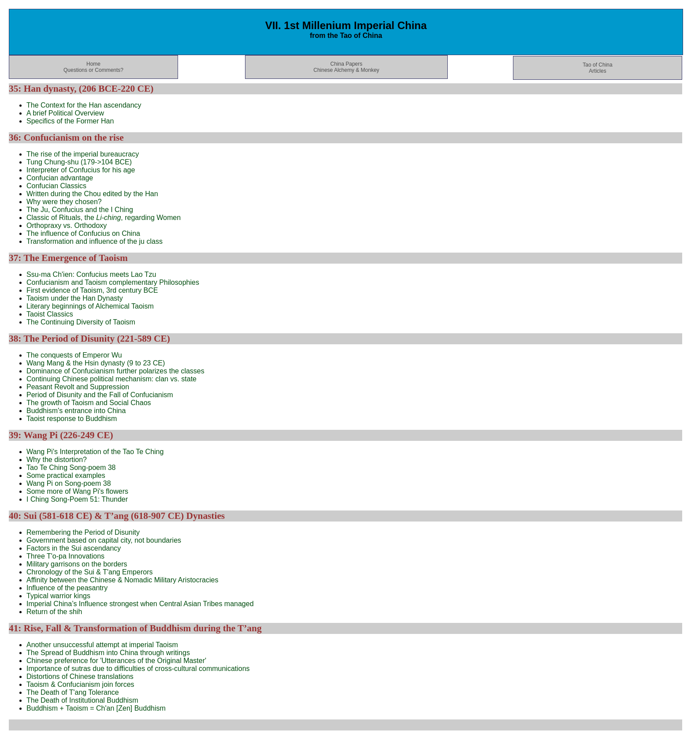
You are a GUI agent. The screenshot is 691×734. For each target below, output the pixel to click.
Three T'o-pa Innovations (65, 556)
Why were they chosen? (64, 201)
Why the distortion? (56, 459)
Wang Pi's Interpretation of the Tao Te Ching (94, 451)
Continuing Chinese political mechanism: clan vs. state (111, 379)
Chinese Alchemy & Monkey (346, 70)
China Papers (347, 64)
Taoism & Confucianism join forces (80, 684)
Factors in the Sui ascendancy (73, 548)
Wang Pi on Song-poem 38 (68, 483)
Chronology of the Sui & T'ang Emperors (89, 572)
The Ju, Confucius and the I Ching (79, 209)
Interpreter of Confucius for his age (80, 170)
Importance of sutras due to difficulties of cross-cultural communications (138, 668)
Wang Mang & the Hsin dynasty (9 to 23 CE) (95, 363)
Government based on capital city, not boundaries (103, 540)
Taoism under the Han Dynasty (74, 298)
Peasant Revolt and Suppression (77, 387)
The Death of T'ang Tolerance (72, 692)
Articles (597, 71)
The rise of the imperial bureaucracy (82, 154)
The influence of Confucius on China (83, 233)
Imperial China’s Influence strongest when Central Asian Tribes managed (140, 603)
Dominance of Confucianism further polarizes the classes (115, 371)
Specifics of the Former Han (70, 121)
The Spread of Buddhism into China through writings (108, 652)
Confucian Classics (56, 186)
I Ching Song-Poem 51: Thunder (77, 499)
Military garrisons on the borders (76, 564)
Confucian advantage (59, 178)
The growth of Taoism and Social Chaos (88, 402)
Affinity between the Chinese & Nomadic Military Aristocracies (122, 580)
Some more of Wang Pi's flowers (77, 491)
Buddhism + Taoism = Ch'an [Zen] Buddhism (96, 708)
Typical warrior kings (58, 596)
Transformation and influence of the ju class (94, 241)
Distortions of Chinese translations (80, 676)
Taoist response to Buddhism (71, 418)
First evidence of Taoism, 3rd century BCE (92, 290)
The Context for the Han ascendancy (83, 105)
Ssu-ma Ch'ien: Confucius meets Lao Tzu (91, 274)
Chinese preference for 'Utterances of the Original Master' (116, 660)
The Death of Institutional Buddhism (82, 700)
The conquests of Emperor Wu (74, 355)
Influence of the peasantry (67, 588)
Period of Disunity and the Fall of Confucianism (99, 395)
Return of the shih (54, 611)
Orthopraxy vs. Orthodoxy (66, 225)
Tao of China (597, 65)
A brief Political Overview (65, 113)
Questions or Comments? (93, 70)
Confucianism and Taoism (112, 282)
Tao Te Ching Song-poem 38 (71, 467)
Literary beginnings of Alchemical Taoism (90, 306)
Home (93, 64)
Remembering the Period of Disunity (83, 532)
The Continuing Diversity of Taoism (80, 322)
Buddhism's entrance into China (76, 410)
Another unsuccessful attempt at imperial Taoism (102, 644)
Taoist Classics (49, 314)
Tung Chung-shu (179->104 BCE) (79, 162)
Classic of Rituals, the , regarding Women (103, 217)
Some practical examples (65, 475)
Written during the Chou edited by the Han (92, 193)
